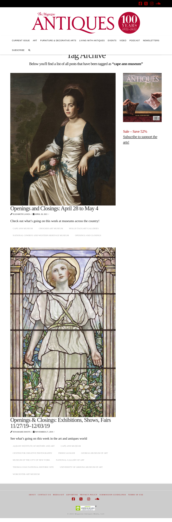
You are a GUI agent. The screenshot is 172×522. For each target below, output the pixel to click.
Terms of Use (135, 495)
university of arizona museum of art (81, 467)
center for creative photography (32, 453)
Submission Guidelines (113, 495)
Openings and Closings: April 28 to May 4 (54, 208)
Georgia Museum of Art (94, 453)
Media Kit (58, 495)
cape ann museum (23, 228)
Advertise (72, 495)
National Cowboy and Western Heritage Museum (41, 235)
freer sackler (66, 453)
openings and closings (88, 235)
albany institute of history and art (34, 446)
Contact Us (44, 495)
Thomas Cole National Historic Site (33, 467)
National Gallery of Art (70, 460)
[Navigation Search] (29, 50)
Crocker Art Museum (51, 228)
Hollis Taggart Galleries (83, 228)
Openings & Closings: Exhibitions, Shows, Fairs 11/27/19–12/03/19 (60, 423)
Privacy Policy (89, 495)
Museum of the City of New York (31, 460)
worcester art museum (26, 474)
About (32, 495)
